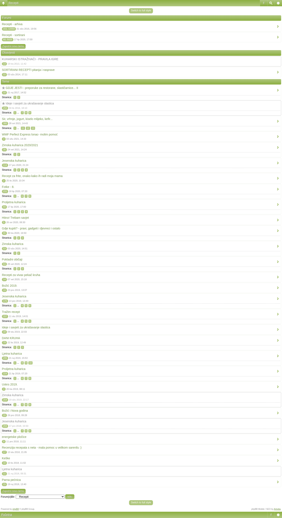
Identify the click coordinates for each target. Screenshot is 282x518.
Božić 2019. (9, 285)
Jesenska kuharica (14, 160)
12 (28, 128)
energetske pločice (14, 437)
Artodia (277, 509)
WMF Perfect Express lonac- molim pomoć (30, 134)
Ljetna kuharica (12, 353)
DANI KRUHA (11, 338)
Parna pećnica (11, 480)
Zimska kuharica (12, 244)
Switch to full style (141, 10)
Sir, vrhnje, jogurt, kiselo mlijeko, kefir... (27, 119)
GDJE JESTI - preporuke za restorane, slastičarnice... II (42, 88)
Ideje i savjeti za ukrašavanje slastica (30, 103)
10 (30, 363)
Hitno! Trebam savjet (15, 217)
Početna (6, 514)
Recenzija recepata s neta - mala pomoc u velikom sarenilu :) (42, 447)
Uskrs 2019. (10, 384)
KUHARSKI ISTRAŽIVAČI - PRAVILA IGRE (30, 59)
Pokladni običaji (12, 259)
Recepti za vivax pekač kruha (21, 275)
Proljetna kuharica (13, 202)
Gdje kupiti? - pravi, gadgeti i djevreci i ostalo (31, 228)
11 (23, 128)
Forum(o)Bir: (8, 496)
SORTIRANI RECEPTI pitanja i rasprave (28, 70)
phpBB (16, 509)
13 (33, 128)
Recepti (13, 3)
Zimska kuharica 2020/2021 (20, 145)
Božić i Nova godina (15, 410)
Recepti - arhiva (12, 24)
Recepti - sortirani (13, 35)
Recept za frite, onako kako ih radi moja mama (32, 176)
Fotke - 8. (8, 187)
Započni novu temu (13, 46)
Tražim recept (11, 312)
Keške (6, 458)
